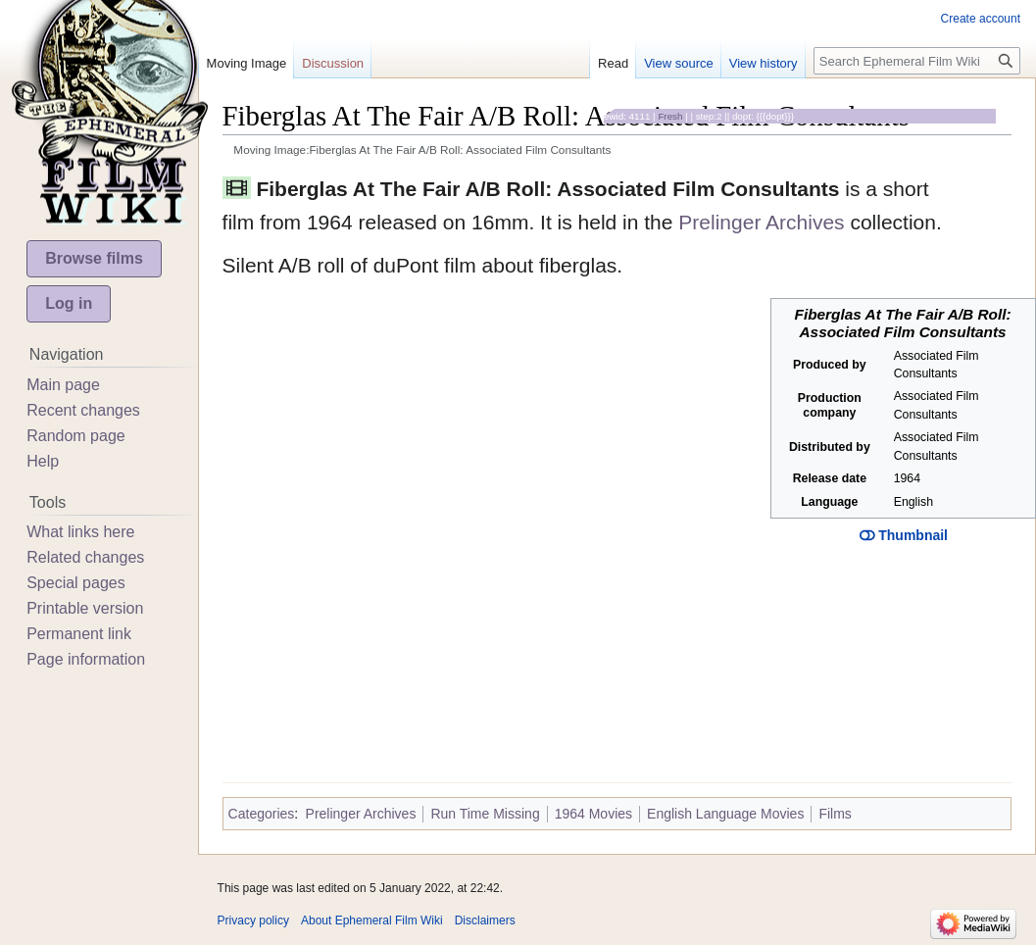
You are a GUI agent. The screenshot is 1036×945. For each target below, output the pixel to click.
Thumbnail (904, 535)
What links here (80, 531)
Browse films (94, 258)
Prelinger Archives (761, 222)
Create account (980, 18)
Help (42, 461)
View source (679, 63)
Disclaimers (485, 920)
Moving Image (247, 63)
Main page (63, 384)
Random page (75, 435)
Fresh (670, 116)
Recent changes (83, 410)
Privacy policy (253, 920)
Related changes (85, 557)
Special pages (75, 582)
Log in (68, 303)
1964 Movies (593, 813)
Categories (261, 813)
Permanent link (78, 633)
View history (763, 63)
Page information (85, 659)
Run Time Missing (484, 813)
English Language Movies (725, 813)
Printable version (84, 608)
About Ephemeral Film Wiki (372, 920)
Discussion (333, 63)
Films (834, 813)
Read (613, 63)
